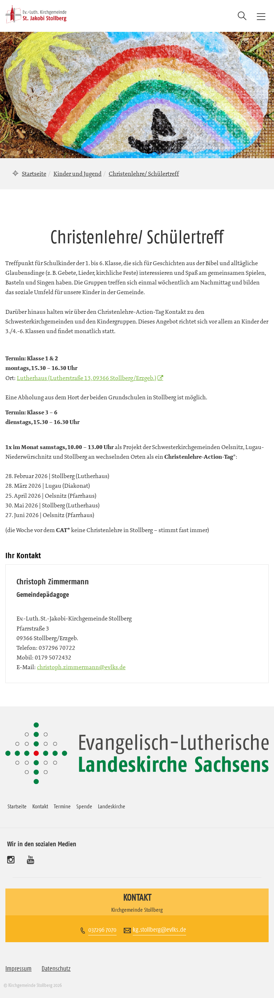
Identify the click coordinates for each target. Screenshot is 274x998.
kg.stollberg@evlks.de (159, 930)
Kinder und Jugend (77, 173)
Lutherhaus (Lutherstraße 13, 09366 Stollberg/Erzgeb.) (86, 378)
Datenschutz (56, 969)
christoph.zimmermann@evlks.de (81, 667)
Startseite (34, 173)
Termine (62, 806)
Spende (84, 806)
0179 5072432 (53, 657)
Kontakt (40, 806)
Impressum (18, 969)
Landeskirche (111, 806)
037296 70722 (57, 648)
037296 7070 (102, 930)
